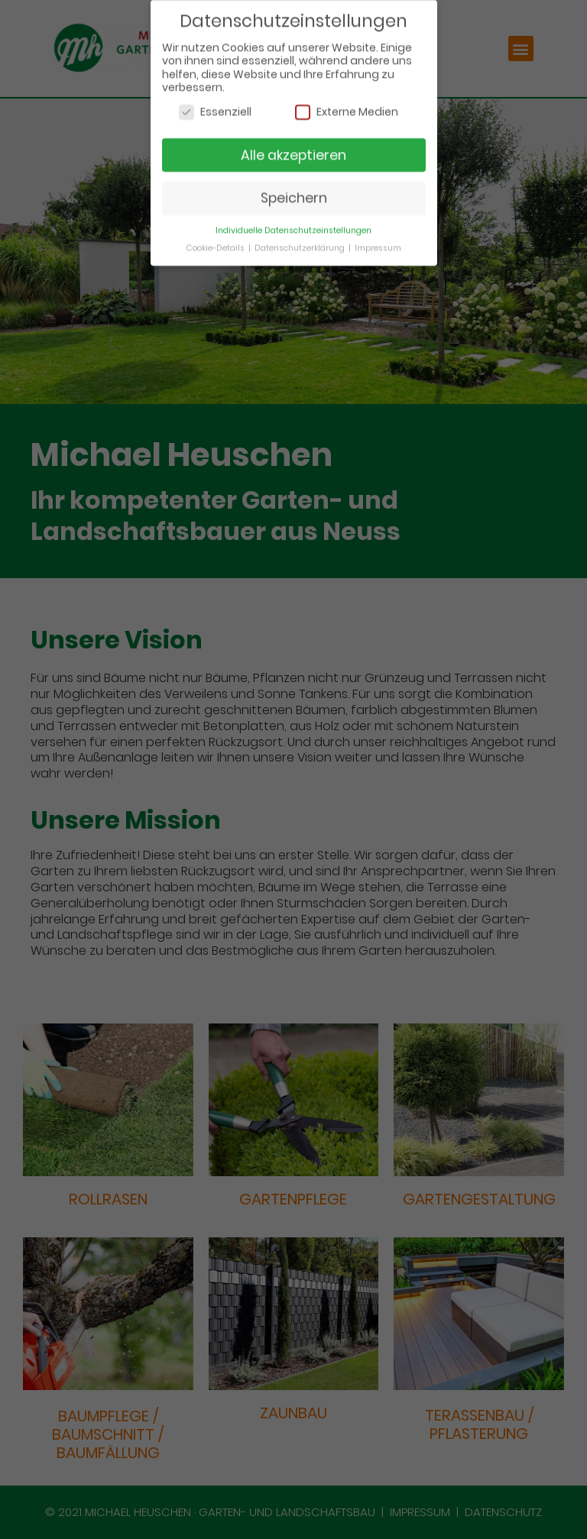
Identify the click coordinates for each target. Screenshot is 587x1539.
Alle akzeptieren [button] (293, 150)
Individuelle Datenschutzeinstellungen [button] (293, 225)
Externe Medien (346, 106)
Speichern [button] (294, 192)
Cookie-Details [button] (216, 242)
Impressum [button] (378, 242)
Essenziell (215, 106)
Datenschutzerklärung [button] (301, 242)
